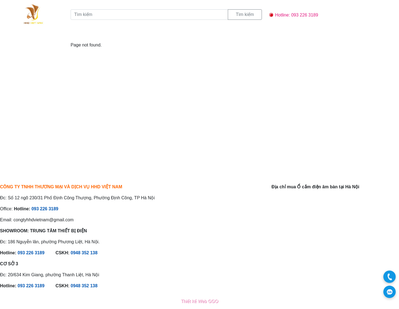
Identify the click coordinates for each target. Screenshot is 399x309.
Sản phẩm (82, 34)
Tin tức (108, 34)
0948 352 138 (84, 252)
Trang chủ (23, 34)
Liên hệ (164, 34)
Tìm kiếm (245, 14)
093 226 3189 (44, 208)
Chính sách (136, 34)
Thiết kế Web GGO (199, 301)
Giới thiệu (53, 34)
